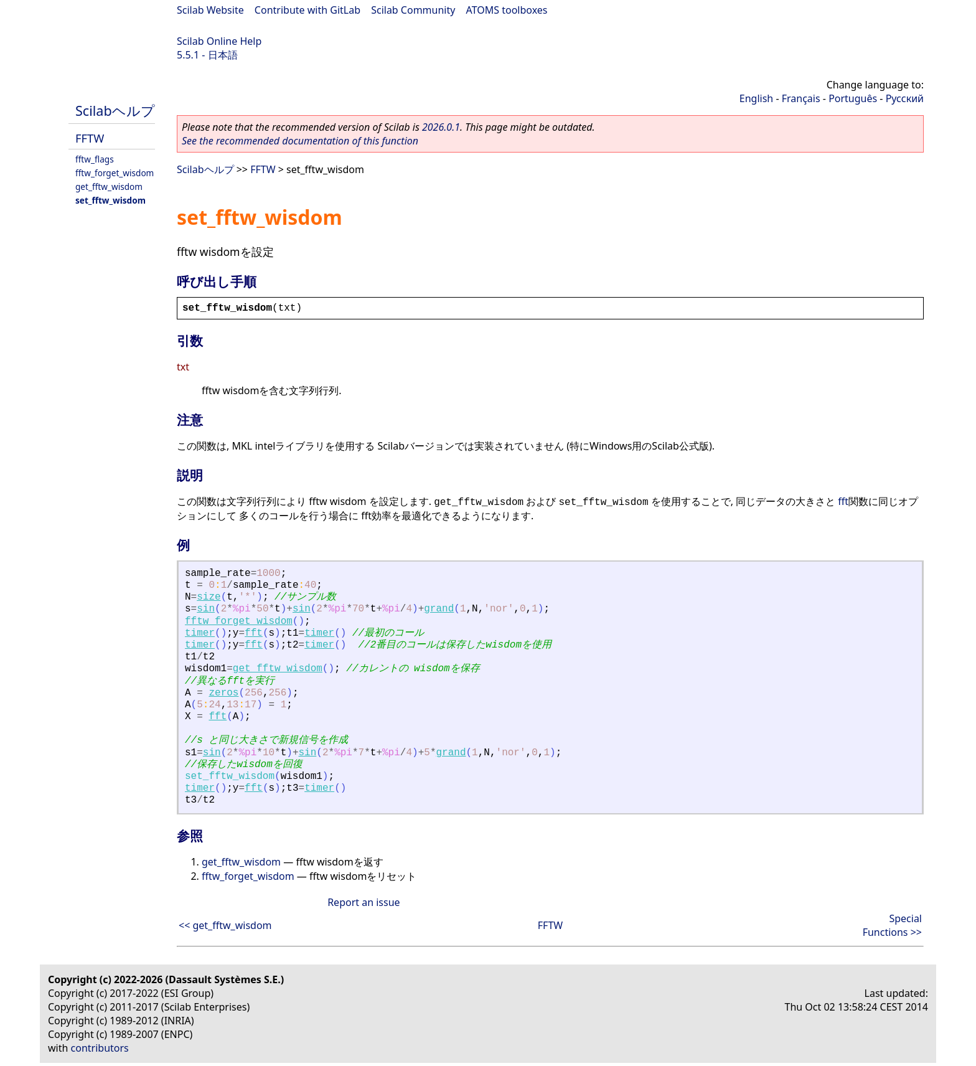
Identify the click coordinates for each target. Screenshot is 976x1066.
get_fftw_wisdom (109, 186)
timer (200, 633)
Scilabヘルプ (115, 110)
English (756, 98)
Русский (905, 98)
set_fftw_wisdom (110, 200)
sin (206, 609)
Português (852, 98)
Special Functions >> (892, 925)
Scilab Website (210, 10)
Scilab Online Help (219, 41)
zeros (223, 693)
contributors (100, 1048)
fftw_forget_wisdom (114, 173)
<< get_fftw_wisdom (225, 925)
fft (843, 501)
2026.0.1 (441, 127)
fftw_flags (94, 159)
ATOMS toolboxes (507, 10)
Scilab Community (413, 10)
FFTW (89, 138)
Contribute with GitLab (307, 10)
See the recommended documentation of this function (300, 141)
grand (439, 609)
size (208, 597)
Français (801, 98)
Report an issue (363, 902)
